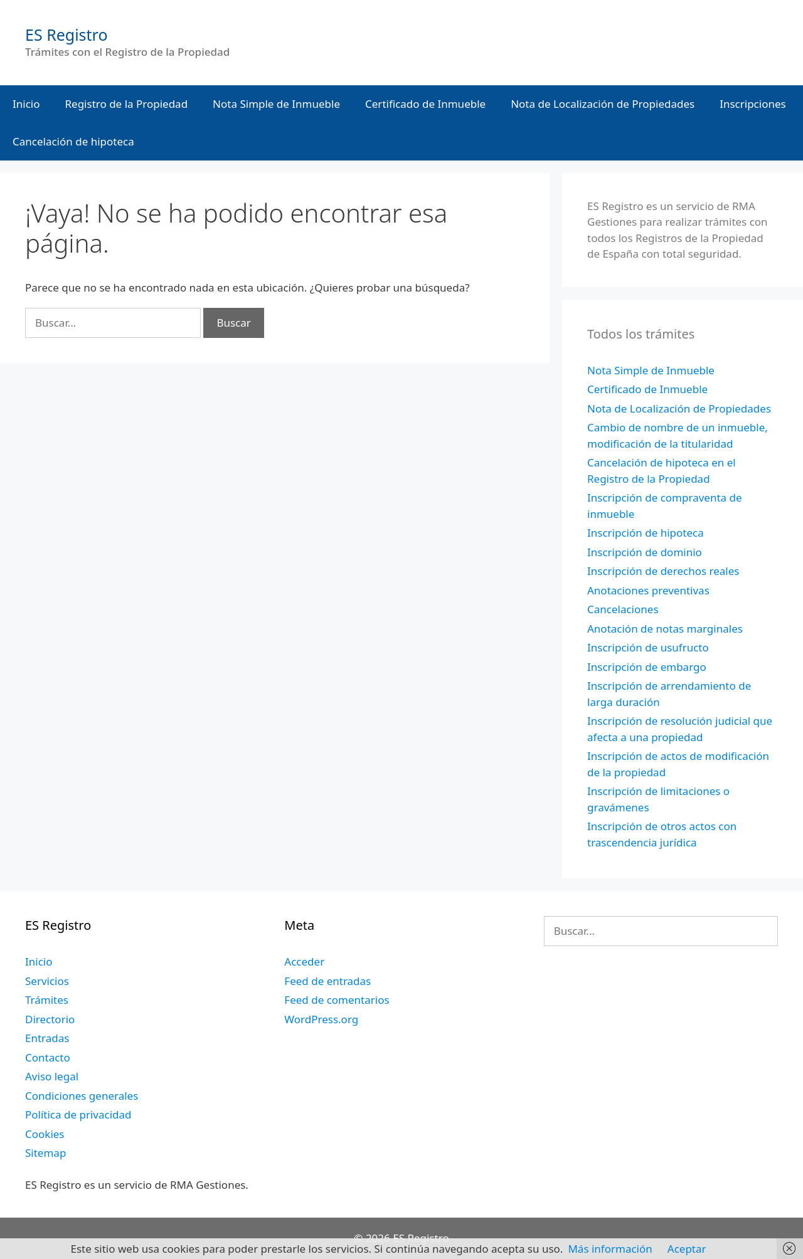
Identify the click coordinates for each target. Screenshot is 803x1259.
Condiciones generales (81, 1095)
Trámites (46, 1000)
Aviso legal (51, 1076)
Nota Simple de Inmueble (276, 104)
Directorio (50, 1019)
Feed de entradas (327, 981)
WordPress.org (321, 1019)
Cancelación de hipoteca (73, 141)
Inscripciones (753, 104)
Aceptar (686, 1248)
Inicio (26, 104)
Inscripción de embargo (646, 667)
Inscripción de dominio (644, 552)
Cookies (45, 1134)
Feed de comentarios (336, 1000)
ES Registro (66, 34)
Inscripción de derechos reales (663, 571)
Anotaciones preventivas (648, 590)
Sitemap (45, 1153)
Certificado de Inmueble (425, 104)
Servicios (47, 981)
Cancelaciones (623, 609)
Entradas (47, 1038)
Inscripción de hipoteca (645, 532)
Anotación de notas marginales (665, 628)
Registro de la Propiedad (126, 104)
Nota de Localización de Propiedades (602, 104)
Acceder (304, 961)
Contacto (47, 1057)
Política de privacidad (78, 1114)
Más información (610, 1248)
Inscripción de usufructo (648, 647)
